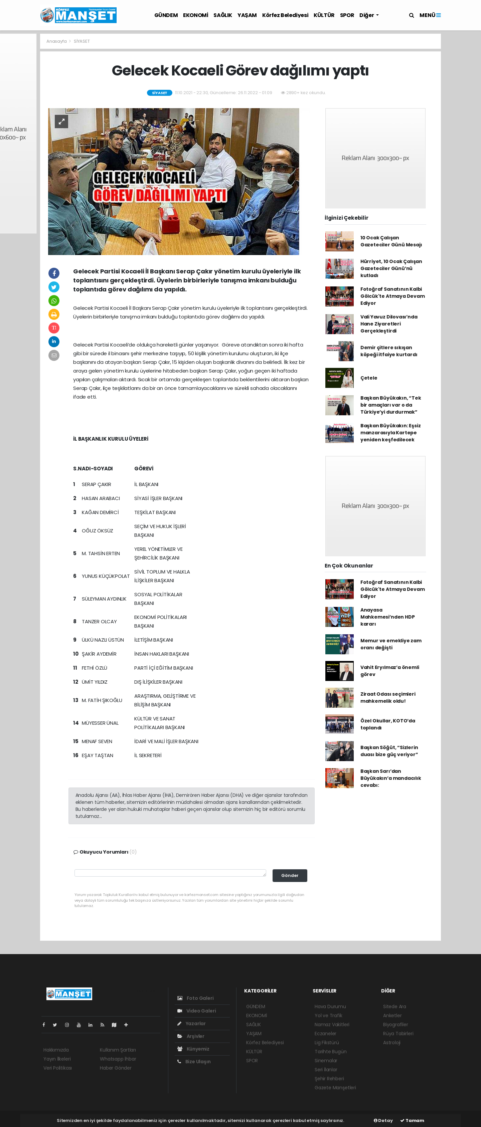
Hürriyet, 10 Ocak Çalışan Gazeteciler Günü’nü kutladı (391, 268)
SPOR (347, 15)
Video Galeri (196, 1010)
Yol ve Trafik (328, 1015)
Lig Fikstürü (327, 1042)
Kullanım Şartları (118, 1050)
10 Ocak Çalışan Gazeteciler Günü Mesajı (391, 241)
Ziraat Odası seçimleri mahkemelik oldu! (388, 697)
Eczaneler (325, 1033)
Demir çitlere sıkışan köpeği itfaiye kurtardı (389, 351)
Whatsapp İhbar (118, 1059)
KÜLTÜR (324, 15)
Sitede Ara (394, 1006)
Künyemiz (193, 1049)
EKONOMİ (195, 15)
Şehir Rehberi (329, 1078)
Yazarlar (191, 1023)
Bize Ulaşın (194, 1061)
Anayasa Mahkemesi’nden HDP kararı (387, 617)
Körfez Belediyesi (285, 15)
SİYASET (82, 41)
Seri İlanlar (326, 1069)
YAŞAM (247, 15)
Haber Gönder (116, 1068)
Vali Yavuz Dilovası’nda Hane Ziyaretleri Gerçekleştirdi (389, 323)
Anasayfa (56, 41)
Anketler (392, 1015)
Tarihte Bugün (331, 1051)
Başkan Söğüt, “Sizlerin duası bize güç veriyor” (389, 751)
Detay (383, 1120)
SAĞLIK (222, 15)
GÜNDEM (166, 15)
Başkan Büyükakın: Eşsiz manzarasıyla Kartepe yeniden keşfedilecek (390, 432)
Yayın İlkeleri (56, 1059)
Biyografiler (395, 1024)
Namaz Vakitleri (332, 1024)
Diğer (367, 15)
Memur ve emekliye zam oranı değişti (391, 644)
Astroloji (391, 1042)
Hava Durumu (330, 1006)
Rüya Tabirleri (398, 1033)
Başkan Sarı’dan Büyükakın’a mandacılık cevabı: (390, 778)
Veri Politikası (57, 1068)
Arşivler (190, 1036)
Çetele (368, 378)
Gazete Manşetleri (335, 1087)
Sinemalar (326, 1060)
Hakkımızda (56, 1050)
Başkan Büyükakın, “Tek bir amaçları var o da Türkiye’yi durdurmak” (390, 405)
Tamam (412, 1120)
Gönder (290, 875)
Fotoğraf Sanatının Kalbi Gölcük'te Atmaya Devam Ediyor (392, 296)
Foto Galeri (195, 998)
